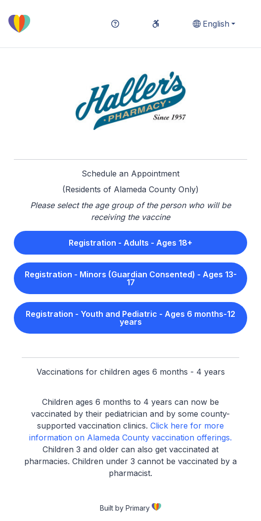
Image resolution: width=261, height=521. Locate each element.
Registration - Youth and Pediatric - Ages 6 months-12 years (130, 318)
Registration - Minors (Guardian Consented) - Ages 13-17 (131, 278)
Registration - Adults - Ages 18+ (130, 243)
